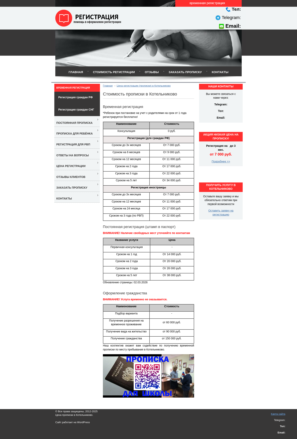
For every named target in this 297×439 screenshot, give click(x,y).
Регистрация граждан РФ (75, 97)
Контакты (220, 72)
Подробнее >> (221, 161)
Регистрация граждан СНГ (76, 109)
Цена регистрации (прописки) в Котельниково (144, 85)
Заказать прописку (185, 72)
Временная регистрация (73, 87)
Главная (76, 72)
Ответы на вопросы (72, 155)
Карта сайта (278, 413)
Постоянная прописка (74, 122)
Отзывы (152, 72)
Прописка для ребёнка (74, 133)
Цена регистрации (70, 166)
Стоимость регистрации (114, 72)
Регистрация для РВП (73, 144)
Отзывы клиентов (70, 176)
